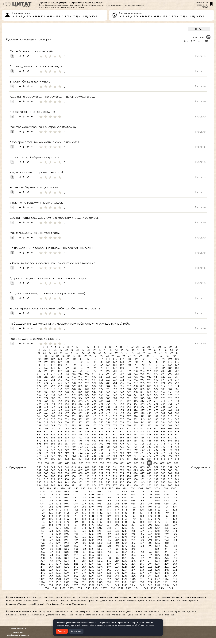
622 (129, 431)
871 (108, 470)
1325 (149, 545)
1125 (42, 512)
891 (101, 473)
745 (108, 449)
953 (94, 482)
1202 (116, 524)
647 (156, 434)
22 (143, 346)
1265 (75, 536)
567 (39, 425)
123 (163, 358)
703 (108, 443)
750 (142, 449)
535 (108, 419)
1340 (133, 548)
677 (73, 440)
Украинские (59, 611)
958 (129, 482)
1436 (83, 567)
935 (115, 479)
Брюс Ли (193, 600)
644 (135, 434)
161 (135, 364)
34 (66, 349)
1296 (50, 542)
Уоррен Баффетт (127, 600)
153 (80, 364)
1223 (149, 527)
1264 (66, 536)
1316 (75, 545)
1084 (124, 503)
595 (87, 428)
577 (108, 425)
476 (135, 410)
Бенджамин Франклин (17, 604)
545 (177, 419)
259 (87, 380)
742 (87, 449)
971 (73, 485)
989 (56, 488)
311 (156, 386)
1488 (91, 576)
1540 (99, 585)
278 (73, 383)
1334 (83, 548)
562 (149, 422)
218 (94, 373)
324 (101, 389)
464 (53, 410)
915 (122, 476)
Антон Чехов (163, 600)
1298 (66, 542)
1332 (66, 548)
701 (94, 443)
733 (170, 446)
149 (53, 364)
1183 (99, 521)
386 (94, 398)
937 (129, 479)
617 (94, 431)
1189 (149, 521)
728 (135, 446)
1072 (166, 500)
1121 (149, 509)
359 (53, 395)
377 (177, 395)
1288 (124, 539)
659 (94, 437)
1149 (99, 515)
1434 (66, 567)
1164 (83, 518)
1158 (174, 515)
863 (53, 470)
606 (163, 428)
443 (53, 407)
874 (129, 470)
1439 (108, 567)
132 (80, 361)
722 (94, 446)
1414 (42, 564)
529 (67, 419)
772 (149, 452)
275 (53, 383)
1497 (166, 576)
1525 (116, 582)
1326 (157, 545)
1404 (99, 560)
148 (46, 364)
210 (39, 373)
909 (80, 476)
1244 (42, 533)
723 (101, 446)
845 (73, 467)
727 (129, 446)
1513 (157, 579)
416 (156, 401)
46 (132, 349)
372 (142, 395)
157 (108, 364)
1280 (58, 539)
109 (67, 358)
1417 (66, 564)
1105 (157, 506)
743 (94, 449)
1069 (141, 500)
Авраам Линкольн (142, 597)
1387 (99, 557)
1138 (149, 512)
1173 (157, 518)
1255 (133, 533)
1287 (116, 539)
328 (129, 389)
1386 (91, 557)
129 (60, 361)
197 (94, 370)
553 (87, 422)
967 (46, 485)
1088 (157, 503)
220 (108, 373)
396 (163, 398)
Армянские (23, 614)
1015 (116, 491)
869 (94, 470)
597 (101, 428)
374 (156, 395)
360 (60, 395)
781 (67, 455)
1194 (50, 524)
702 (101, 443)
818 (177, 458)
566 (177, 422)
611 (53, 431)
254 (53, 380)
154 (87, 364)
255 (60, 380)
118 (129, 358)
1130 (83, 512)
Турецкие (191, 611)
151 (67, 364)
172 (67, 367)
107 (53, 358)
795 (163, 455)
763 (87, 452)
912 (101, 476)
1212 (58, 527)
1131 (91, 512)
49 (149, 349)
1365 (58, 554)
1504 (83, 579)
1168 (116, 518)
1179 (66, 521)
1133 (108, 512)
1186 (124, 521)
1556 (95, 588)
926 (53, 479)
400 (46, 401)
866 (73, 470)
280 (87, 383)
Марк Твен (64, 600)
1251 (99, 533)
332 (156, 389)
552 (80, 422)
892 (108, 473)
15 (104, 346)
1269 (108, 536)
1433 (58, 567)
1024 (50, 494)
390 (122, 398)
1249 (83, 533)
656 (73, 437)
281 (94, 383)
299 (73, 386)
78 (165, 352)
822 (60, 463)
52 (165, 349)
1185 (116, 521)
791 (135, 455)
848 (94, 467)
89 (85, 355)
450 (101, 407)
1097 (91, 506)
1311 (174, 542)
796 (170, 455)
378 (39, 398)
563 (156, 422)
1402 (83, 560)
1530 (157, 582)
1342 (149, 548)
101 (153, 355)
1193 (42, 524)
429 (101, 404)
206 (156, 370)
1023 (42, 494)
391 (129, 398)
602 (135, 428)
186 (163, 367)
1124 (174, 509)
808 (108, 458)
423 (60, 404)
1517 (50, 582)
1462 (157, 570)
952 (87, 482)
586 (170, 425)
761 (73, 452)
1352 (91, 551)
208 (170, 370)
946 (46, 482)
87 (74, 355)
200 (115, 370)
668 (156, 437)
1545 (141, 585)
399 (39, 401)
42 (110, 349)
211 (46, 373)
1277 (174, 536)
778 (46, 455)
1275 (157, 536)
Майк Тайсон (50, 600)
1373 (124, 554)
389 (115, 398)
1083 (116, 503)
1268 (99, 536)
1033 (124, 494)
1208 (166, 524)
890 (94, 473)
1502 (66, 579)
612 (60, 431)
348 (122, 392)
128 (53, 361)
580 (129, 425)
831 (122, 463)
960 (142, 482)
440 (177, 404)
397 (170, 398)
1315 (66, 545)
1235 (108, 530)
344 (94, 392)
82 (46, 355)
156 (101, 364)
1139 (157, 512)
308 (135, 386)
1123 (166, 509)
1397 (42, 560)
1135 (124, 512)
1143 (50, 515)
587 (177, 425)
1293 (166, 539)
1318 (91, 545)
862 (46, 470)
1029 (91, 494)
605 (156, 428)
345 (101, 392)
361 (67, 395)
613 (67, 431)
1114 (91, 509)
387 (101, 398)
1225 (166, 527)
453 (122, 407)
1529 (149, 582)
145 (170, 361)
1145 (66, 515)
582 (142, 425)
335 (177, 389)
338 (53, 392)
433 (129, 404)
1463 (166, 570)
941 (156, 479)
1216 (91, 527)
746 (115, 449)
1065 (108, 500)
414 (142, 401)
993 (83, 488)
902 (177, 473)
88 (79, 355)
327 (122, 389)
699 (80, 443)
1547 (157, 585)
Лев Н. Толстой (37, 604)
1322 (124, 545)
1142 (42, 515)
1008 (58, 491)
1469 (75, 573)
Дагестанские (53, 614)
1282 (75, 539)
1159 (42, 518)
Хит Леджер (177, 597)
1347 (50, 551)
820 (47, 463)
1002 (148, 488)
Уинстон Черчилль (33, 600)
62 (77, 352)
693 (39, 443)
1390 (124, 557)
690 (163, 440)
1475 (124, 573)
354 (163, 392)
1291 (149, 539)
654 (60, 437)
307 (129, 386)
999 (124, 488)
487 (67, 413)
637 (87, 434)
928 (67, 479)
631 (46, 434)
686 (135, 440)
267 (142, 380)
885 (60, 473)
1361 (166, 551)
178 (108, 367)
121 (149, 358)
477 (142, 410)
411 (122, 401)
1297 (58, 542)
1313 (50, 545)
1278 (42, 539)
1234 (99, 530)
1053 (149, 497)
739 (67, 449)
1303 (108, 542)
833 (195, 37)
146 (177, 361)
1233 (91, 530)
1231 (75, 530)
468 (80, 410)
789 (122, 455)
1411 (157, 560)
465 (60, 410)
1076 (58, 503)
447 (80, 407)
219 (101, 373)
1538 (83, 585)
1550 (46, 588)
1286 (108, 539)
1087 (149, 503)
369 (122, 395)
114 (101, 358)
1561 (137, 588)
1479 (157, 573)
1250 (91, 533)
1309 (157, 542)
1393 (149, 557)
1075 (50, 503)
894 (122, 473)
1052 (141, 497)
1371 (108, 554)
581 (135, 425)
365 (94, 395)
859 (170, 467)
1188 (141, 521)
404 (73, 401)
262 (108, 380)
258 (80, 380)
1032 (116, 494)
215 (73, 373)
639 (101, 434)
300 (80, 386)
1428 (157, 564)
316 (46, 389)
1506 (99, 579)
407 (94, 401)
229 (170, 373)
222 (122, 373)
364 (87, 395)
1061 (75, 500)
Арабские (180, 611)
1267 (91, 536)
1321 (116, 545)
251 (177, 376)
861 (39, 470)
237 (80, 376)
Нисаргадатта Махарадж (67, 597)
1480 (166, 573)
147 (39, 364)
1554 (79, 588)
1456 (108, 570)
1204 (133, 524)
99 (140, 355)
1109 (50, 509)
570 (60, 425)
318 (60, 389)
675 (60, 440)
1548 (166, 585)
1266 (83, 536)
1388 (108, 557)
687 (142, 440)
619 (108, 431)
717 (60, 446)
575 (94, 425)
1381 (50, 557)
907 (67, 476)
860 (177, 467)
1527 (133, 582)
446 (73, 407)
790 (129, 455)
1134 (116, 512)
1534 (50, 585)
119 (135, 358)
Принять (61, 631)
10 (77, 346)
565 (170, 422)
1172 (149, 518)
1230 (66, 530)
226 (149, 373)
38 (88, 349)
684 (122, 440)
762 (80, 452)
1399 (58, 560)
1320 (108, 545)
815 (156, 458)
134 (94, 361)
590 (53, 428)
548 (53, 422)
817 (170, 458)
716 (53, 446)
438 (163, 404)
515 (115, 416)
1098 (99, 506)
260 (94, 380)
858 (163, 467)
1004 (165, 488)
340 (67, 392)
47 (138, 349)
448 (87, 407)
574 (87, 425)
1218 (108, 527)
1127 (58, 512)
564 (163, 422)
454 (129, 407)
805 (87, 458)
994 (90, 488)
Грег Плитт (93, 600)
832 (129, 463)
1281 (66, 539)
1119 (133, 509)
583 (149, 425)
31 (50, 349)
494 (115, 413)
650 (177, 434)
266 (135, 380)
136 (108, 361)
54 (176, 349)
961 (149, 482)
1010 (75, 491)
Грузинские (111, 611)
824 (74, 463)
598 (108, 428)
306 (122, 386)
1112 (75, 509)
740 (73, 449)
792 (142, 455)
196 (87, 370)
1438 (99, 567)
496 (129, 413)
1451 (66, 570)
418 (170, 401)
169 (46, 367)
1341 (141, 548)
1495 (149, 576)
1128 (66, 512)
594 (80, 428)
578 (115, 425)
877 (149, 470)
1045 (83, 497)
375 (163, 395)
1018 (141, 491)
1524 (108, 582)
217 (87, 373)
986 (177, 485)
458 (156, 407)
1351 (83, 551)
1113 (83, 509)
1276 (166, 536)
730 (149, 446)
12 (88, 346)
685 (129, 440)
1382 (58, 557)
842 (53, 467)
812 (135, 458)
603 (142, 428)
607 (170, 428)
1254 (124, 533)
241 (108, 376)
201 (122, 370)
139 (129, 361)
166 (170, 364)
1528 (141, 582)
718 (67, 446)
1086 (141, 503)
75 (149, 352)
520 (149, 416)
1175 (174, 518)
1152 (124, 515)
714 (39, 446)
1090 (174, 503)
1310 (166, 542)
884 (53, 473)
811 (129, 458)
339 (60, 392)
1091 (42, 506)
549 (60, 422)
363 (80, 395)
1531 (166, 582)
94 (112, 355)
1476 (133, 573)
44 (121, 349)
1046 (91, 497)
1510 (133, 579)
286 (129, 383)
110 (73, 358)
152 (73, 364)
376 (170, 395)
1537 (75, 585)
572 (73, 425)
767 (115, 452)
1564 (161, 588)
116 (115, 358)
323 (94, 389)
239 (94, 376)
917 (135, 476)
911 (94, 476)
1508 (116, 579)
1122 (157, 509)
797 (177, 455)
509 (73, 416)
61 (72, 352)
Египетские (104, 614)
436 (149, 404)
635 (73, 434)
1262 (50, 536)
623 (135, 431)
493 (108, 413)
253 (46, 380)
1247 (66, 533)
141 (142, 361)
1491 (116, 576)
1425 (133, 564)
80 (176, 352)
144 (163, 361)
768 (122, 452)
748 (129, 449)
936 (122, 479)
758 (53, 452)
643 (129, 434)
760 (67, 452)
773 (156, 452)
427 (87, 404)
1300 (83, 542)
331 (149, 389)
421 (46, 404)
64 (88, 352)
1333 (75, 548)
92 (101, 355)
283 (108, 383)
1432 (50, 567)
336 (39, 392)
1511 (141, 579)
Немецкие (158, 614)
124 (170, 358)
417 (163, 401)
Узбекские (11, 614)
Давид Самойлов (146, 600)
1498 (174, 576)
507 (60, 416)
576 (101, 425)
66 (99, 352)
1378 (166, 554)
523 (170, 416)
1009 (66, 491)
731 (156, 446)
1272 (133, 536)
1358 (141, 551)
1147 (83, 515)
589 (46, 428)
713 (177, 443)
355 (170, 392)
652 (46, 437)
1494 (141, 576)
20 (132, 346)
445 (67, 407)
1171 (141, 518)
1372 (116, 554)
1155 (149, 515)
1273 (141, 536)
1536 (66, 585)
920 (156, 476)
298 (67, 386)
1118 (124, 509)
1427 (149, 564)
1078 (75, 503)
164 (156, 364)
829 (109, 463)
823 (67, 463)
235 (67, 376)
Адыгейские (98, 611)
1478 (149, 573)
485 (53, 413)
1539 (91, 585)
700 (87, 443)
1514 (166, 579)
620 (115, 431)
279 (80, 383)
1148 (91, 515)
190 (46, 370)
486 (60, 413)
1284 (91, 539)
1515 (174, 579)
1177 (50, 521)
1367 (75, 554)
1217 (99, 527)
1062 (83, 500)
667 (149, 437)
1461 (149, 570)
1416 (58, 564)
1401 (75, 560)
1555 (87, 588)
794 (156, 455)
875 (135, 470)
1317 (83, 545)
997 (111, 488)
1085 (133, 503)
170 (53, 367)
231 (39, 376)
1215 (83, 527)
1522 (91, 582)
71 (127, 352)
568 (46, 425)
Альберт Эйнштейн (109, 597)
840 (39, 467)
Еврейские (72, 611)
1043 (66, 497)
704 (115, 443)
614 (73, 431)
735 (39, 449)
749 (135, 449)
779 (53, 455)
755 (177, 449)
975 (101, 485)
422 (53, 404)
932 (94, 479)
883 (46, 473)
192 (60, 370)
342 (80, 392)
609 (39, 431)
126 (39, 361)
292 (170, 383)
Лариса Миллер (161, 597)
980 (135, 485)
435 (142, 404)
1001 (140, 488)
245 (135, 376)
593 (73, 428)
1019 (149, 491)
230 (177, 373)
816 (163, 458)
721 (87, 446)
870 (101, 470)
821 (54, 463)
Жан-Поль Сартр (179, 600)
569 (53, 425)
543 (163, 419)
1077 (66, 503)
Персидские (171, 614)
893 (115, 473)
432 (122, 404)
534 (101, 419)
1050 (124, 497)
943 (170, 479)
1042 (58, 497)
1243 (174, 530)
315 (39, 389)
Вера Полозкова (14, 600)
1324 (141, 545)
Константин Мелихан (195, 597)
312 (163, 386)
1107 (174, 506)
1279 (50, 539)
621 (122, 431)
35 (72, 349)
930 (80, 479)
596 (94, 428)
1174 (166, 518)
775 (170, 452)
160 (129, 364)
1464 (174, 570)
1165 (91, 518)
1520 (75, 582)
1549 (174, 585)
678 (80, 440)
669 (163, 437)
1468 (66, 573)
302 (94, 386)
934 (108, 479)
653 (53, 437)
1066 (116, 500)
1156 (157, 515)
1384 (75, 557)
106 (46, 358)
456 (142, 407)
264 (122, 380)
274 (46, 383)
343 (87, 392)
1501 (58, 579)
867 (80, 470)
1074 (42, 503)
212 (53, 373)
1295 (42, 542)
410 (115, 401)
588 (39, 428)
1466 (50, 573)
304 (108, 386)
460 (170, 407)
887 (73, 473)
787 (108, 455)
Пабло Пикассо (90, 597)
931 (87, 479)
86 (68, 355)
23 (148, 346)
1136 (133, 512)
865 (67, 470)
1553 (71, 588)
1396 (174, 557)
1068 (133, 500)
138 (122, 361)
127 (46, 361)
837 (193, 40)
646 (149, 434)
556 (108, 422)
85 (63, 355)
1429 (166, 564)
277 (67, 383)
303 (101, 386)
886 (67, 473)
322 (87, 389)
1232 (83, 530)
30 (44, 349)
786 (101, 455)
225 (142, 373)
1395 (166, 557)
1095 (75, 506)
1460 (141, 570)
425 (73, 404)
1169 (124, 518)
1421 (99, 564)
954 (101, 482)
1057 (42, 500)
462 (39, 410)
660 (101, 437)
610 (46, 431)
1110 (58, 509)
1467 (58, 573)
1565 (205, 40)
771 (142, 452)
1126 (50, 512)
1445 (157, 567)
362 (73, 395)
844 (67, 467)
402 (60, 401)
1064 (99, 500)
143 (156, 361)
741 (80, 449)
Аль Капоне (125, 597)
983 (156, 485)
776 (177, 452)
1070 (149, 500)
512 (94, 416)
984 (163, 485)
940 (149, 479)
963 (163, 482)
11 (82, 346)
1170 (133, 518)
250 (170, 376)
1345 (174, 548)
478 (149, 410)
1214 (75, 527)
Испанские (91, 614)
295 (46, 386)
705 (122, 443)
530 (73, 419)
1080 (91, 503)
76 (154, 352)
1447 (174, 567)
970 (67, 485)
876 (142, 470)
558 (122, 422)
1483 (50, 576)
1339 (124, 548)
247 (149, 376)
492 (101, 413)
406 (87, 401)
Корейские (145, 614)
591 (60, 428)
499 (149, 413)
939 (142, 479)
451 (108, 407)
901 (170, 473)
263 (115, 380)
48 (143, 349)
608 (177, 428)
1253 (116, 533)
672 (39, 440)
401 (53, 401)
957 (122, 482)
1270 (116, 536)
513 (101, 416)
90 (90, 355)
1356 (124, 551)
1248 (75, 533)
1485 (66, 576)
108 (60, 358)
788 (115, 455)
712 (170, 443)
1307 (141, 542)
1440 (116, 567)
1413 (174, 560)
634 (67, 434)
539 (135, 419)
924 (39, 479)
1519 (66, 582)
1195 (58, 524)
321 (80, 389)
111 (80, 358)
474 (122, 410)
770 (135, 452)
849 (101, 467)
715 (46, 446)
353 (156, 392)
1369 (91, 554)
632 (53, 434)
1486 (75, 576)
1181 (83, 521)
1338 (116, 548)
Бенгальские (141, 611)
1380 (42, 557)
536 (115, 419)
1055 (166, 497)
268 (149, 380)
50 (154, 349)
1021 (166, 491)
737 (53, 449)
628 (170, 431)
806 (94, 458)
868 (87, 470)
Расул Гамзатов (78, 600)
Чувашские (132, 614)
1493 (133, 576)
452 (115, 407)
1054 (157, 497)
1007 (50, 491)
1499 (42, 579)
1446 (166, 567)
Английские (167, 611)
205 (149, 370)
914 (115, 476)
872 (115, 470)
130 (67, 361)
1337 (108, 548)
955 (108, 482)
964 (170, 482)
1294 (174, 539)
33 (61, 349)
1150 (108, 515)
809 (115, 458)
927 (60, 479)
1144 (58, 515)
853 (129, 467)
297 (60, 386)
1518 (58, 582)
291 (163, 383)
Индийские (67, 614)
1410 (149, 560)
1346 (42, 551)
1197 (75, 524)
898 (149, 473)
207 (163, 370)
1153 (133, 515)
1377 (157, 554)
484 (46, 413)
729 (142, 446)
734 (177, 446)
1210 (42, 527)
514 (108, 416)
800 (53, 458)
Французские (126, 611)
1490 (108, 576)
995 (97, 488)
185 (156, 367)
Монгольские (118, 614)
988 (49, 488)
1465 (42, 573)
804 (80, 458)
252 (39, 380)
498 (142, 413)
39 (94, 349)
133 (87, 361)
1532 (174, 582)
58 (55, 352)
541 (149, 419)
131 (73, 361)
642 (122, 434)
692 (177, 440)
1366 (66, 554)
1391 (133, 557)
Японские (79, 614)
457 (149, 407)
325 (108, 389)
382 (67, 398)
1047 (99, 497)
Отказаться (76, 631)
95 (118, 355)
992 (76, 488)
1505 (91, 579)
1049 (116, 497)
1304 (116, 542)
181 (129, 367)
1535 (58, 585)
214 (67, 373)
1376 (149, 554)
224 (135, 373)
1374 (133, 554)
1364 (50, 554)
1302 (99, 542)
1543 (124, 585)
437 (156, 404)
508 (67, 416)
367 (108, 395)
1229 (58, 530)
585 (163, 425)
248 (156, 376)
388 (108, 398)
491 (94, 413)
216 (80, 373)
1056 (174, 497)
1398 (50, 560)
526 (46, 419)
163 (149, 364)
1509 (124, 579)
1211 (50, 527)
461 (177, 407)
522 (163, 416)
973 (87, 485)
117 (122, 358)
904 (46, 476)
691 (170, 440)
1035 (141, 494)
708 (142, 443)
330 (142, 389)
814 (149, 458)
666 (142, 437)
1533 (42, 585)
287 (135, 383)
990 (62, 488)
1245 (50, 533)
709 (149, 443)
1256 (141, 533)
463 (46, 410)
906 (60, 476)
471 (101, 410)
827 (95, 463)
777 (39, 455)
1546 (149, 585)
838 (169, 463)
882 (39, 473)
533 (94, 419)
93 (107, 355)
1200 (99, 524)
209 (177, 370)
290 (156, 383)
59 (61, 352)
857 (156, 467)
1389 (116, 557)
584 (156, 425)
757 (46, 452)
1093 (58, 506)
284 (115, 383)
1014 (108, 491)
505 (46, 416)
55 (39, 352)
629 (177, 431)
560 (135, 422)
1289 (133, 539)
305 (115, 386)
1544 (133, 585)
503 (177, 413)
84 (57, 355)
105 (39, 358)
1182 (91, 521)
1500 (50, 579)
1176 (42, 521)
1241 (157, 530)
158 (115, 364)
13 (93, 346)
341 (73, 392)
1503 (75, 579)
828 (102, 463)
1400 (66, 560)
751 (149, 449)
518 (135, 416)
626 (156, 431)
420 (39, 404)
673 (46, 440)
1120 (141, 509)
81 (41, 355)
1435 (75, 567)
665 (135, 437)
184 (149, 367)
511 (87, 416)
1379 (174, 554)
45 (127, 349)
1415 (50, 564)
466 (67, 410)
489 (80, 413)
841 (46, 467)
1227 (42, 530)
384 (80, 398)
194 (73, 370)
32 (55, 349)
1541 (108, 585)
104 (174, 355)
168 (39, 367)
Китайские (154, 611)
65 (94, 352)
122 (156, 358)
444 (60, 407)
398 (177, 398)
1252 (108, 533)
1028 (83, 494)
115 (108, 358)
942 (163, 479)
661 (108, 437)
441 (39, 407)
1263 (58, 536)
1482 (42, 576)
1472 (99, 573)
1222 (141, 527)
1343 (157, 548)
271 (170, 380)
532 (87, 419)
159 (122, 364)
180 (122, 367)
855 (142, 467)
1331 (58, 548)
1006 (42, 491)
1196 (66, 524)
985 (170, 485)
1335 (91, 548)
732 (163, 446)
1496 (157, 576)
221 (115, 373)
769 (129, 452)
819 (40, 463)
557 (115, 422)
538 (129, 419)
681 (101, 440)
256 (67, 380)
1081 (99, 503)
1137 (141, 512)
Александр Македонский (73, 604)
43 (116, 349)
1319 (99, 545)
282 (101, 383)
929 (73, 479)
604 (149, 428)
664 (129, 437)
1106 (166, 506)
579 (122, 425)
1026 (66, 494)
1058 (50, 500)
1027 (75, 494)
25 (159, 346)
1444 (149, 567)
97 (129, 355)
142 (149, 361)
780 (60, 455)
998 (118, 488)
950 (73, 482)
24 (154, 346)
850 (108, 467)
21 (137, 346)
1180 (75, 521)
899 (156, 473)
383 (73, 398)
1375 (141, 554)
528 (60, 419)
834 (202, 37)
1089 (166, 503)
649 (170, 434)
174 (80, 367)
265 (129, 380)
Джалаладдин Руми (43, 597)
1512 (149, 579)
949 (67, 482)
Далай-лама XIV (108, 600)
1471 (91, 573)
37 (83, 349)
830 (116, 463)
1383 (66, 557)
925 (46, 479)
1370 (99, 554)
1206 (149, 524)
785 (94, 455)
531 (80, 419)
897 (142, 473)
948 (60, 482)
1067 (124, 500)
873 (122, 470)
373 (149, 395)
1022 (174, 491)
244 (129, 376)
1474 (116, 573)
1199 (91, 524)
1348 (58, 551)
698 (73, 443)
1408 (133, 560)
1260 (174, 533)
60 (66, 352)
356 (177, 392)
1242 (166, 530)
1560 (128, 588)
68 (110, 352)
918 (142, 476)
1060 (66, 500)
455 (135, 407)
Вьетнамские (38, 614)
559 (129, 422)
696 (60, 443)
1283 (83, 539)
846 (80, 467)
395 (156, 398)
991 (69, 488)
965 (177, 482)
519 (142, 416)
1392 (141, 557)
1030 (99, 494)
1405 (108, 560)
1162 (66, 518)
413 (135, 401)
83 (52, 355)
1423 (116, 564)
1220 (124, 527)
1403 (91, 560)
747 (122, 449)
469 (87, 410)
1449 (50, 570)
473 (115, 410)
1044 (75, 497)
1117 (116, 509)
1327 (166, 545)
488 (73, 413)
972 (80, 485)
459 (163, 407)
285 (122, 383)
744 (101, 449)
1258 (157, 533)
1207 (157, 524)
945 (39, 482)
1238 (133, 530)
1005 (173, 488)
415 (149, 401)
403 (67, 401)
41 (105, 349)
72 (132, 352)
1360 (157, 551)
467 (73, 410)
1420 (91, 564)
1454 (91, 570)
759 (60, 452)
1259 (166, 533)
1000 (132, 488)
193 (67, 370)
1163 (75, 518)
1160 (50, 518)
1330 (50, 548)
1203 (124, 524)
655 (67, 437)
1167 (108, 518)
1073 (174, 500)
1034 (133, 494)
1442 (133, 567)
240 (101, 376)
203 (135, 370)
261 (101, 380)
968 (53, 485)
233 (53, 376)
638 (94, 434)
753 (163, 449)
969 (60, 485)
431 (115, 404)
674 (53, 440)
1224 (157, 527)
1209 (174, 524)
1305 (124, 542)
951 (80, 482)
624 (142, 431)
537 (122, 419)
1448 (42, 570)
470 (94, 410)
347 (115, 392)
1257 (149, 533)
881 (177, 470)
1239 (141, 530)
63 (83, 352)
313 (170, 386)
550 (67, 422)
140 (135, 361)
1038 (166, 494)
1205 (141, 524)
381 (60, 398)
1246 (58, 533)
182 (135, 367)
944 (177, 479)
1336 (99, 548)
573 (80, 425)
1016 (124, 491)
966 (39, 485)
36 (77, 349)
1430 (174, 564)
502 (170, 413)
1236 (116, 530)
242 (115, 376)
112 (87, 358)
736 (46, 449)
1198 (83, 524)
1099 (108, 506)
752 (156, 449)
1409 (141, 560)
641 (115, 434)
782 (73, 455)
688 (149, 440)
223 (129, 373)
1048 (108, 497)
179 (115, 367)
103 (167, 355)
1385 (83, 557)
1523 (99, 582)
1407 (124, 560)
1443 (141, 567)
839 (176, 463)
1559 (120, 588)
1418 (75, 564)
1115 (99, 509)
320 (73, 389)
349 (129, 392)
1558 (112, 588)
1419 (83, 564)
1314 (58, 545)
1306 (133, 542)
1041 (50, 497)
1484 (58, 576)
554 (94, 422)
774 (163, 452)
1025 (58, 494)
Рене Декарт (52, 604)
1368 (83, 554)
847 (87, 467)
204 (142, 370)
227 (156, 373)
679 (87, 440)
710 (156, 443)
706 (129, 443)
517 (129, 416)
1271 (124, 536)
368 (115, 395)
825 (81, 463)
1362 (174, 551)
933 (101, 479)
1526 (124, 582)
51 (160, 349)
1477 (141, 573)
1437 (91, 567)
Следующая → (200, 467)
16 (110, 346)
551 (73, 422)
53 (171, 349)
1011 (83, 491)
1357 (133, 551)
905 (53, 476)
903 (39, 476)
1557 (104, 588)
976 (108, 485)
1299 (75, 542)
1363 (42, 554)
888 (80, 473)
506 (53, 416)
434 (135, 404)
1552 (62, 588)
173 (73, 367)
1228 (50, 530)
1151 (116, 515)
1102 (133, 506)
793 (149, 455)
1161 (58, 518)
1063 (91, 500)
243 (122, 376)
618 (101, 431)
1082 (108, 503)
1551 (54, 588)
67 (105, 352)
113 (94, 358)
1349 (66, 551)
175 (87, 367)
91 (96, 355)
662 (115, 437)
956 (115, 482)
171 (60, 367)
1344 (166, 548)
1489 (99, 576)
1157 (166, 515)
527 (53, 419)
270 (163, 380)
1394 (157, 557)
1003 (157, 488)
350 (135, 392)
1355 (116, 551)
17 (115, 346)
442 (46, 407)
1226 (174, 527)
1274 (149, 536)
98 (134, 355)
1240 (149, 530)
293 (177, 383)
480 (163, 410)
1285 (99, 539)
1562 (145, 588)
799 (46, 458)
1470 (83, 573)
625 (149, 431)
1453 (83, 570)
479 (156, 410)
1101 (124, 506)
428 (94, 404)
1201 (108, 524)
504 (39, 416)
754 (170, 449)
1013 (99, 491)
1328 (174, 545)
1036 (149, 494)
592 (67, 428)
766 (108, 452)
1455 (99, 570)
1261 (42, 536)
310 (149, 386)
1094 (66, 506)
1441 (124, 567)
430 (108, 404)
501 (163, 413)
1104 (149, 506)
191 (53, 370)
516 (122, 416)
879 (163, 470)
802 (67, 458)
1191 (166, 521)
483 (39, 413)
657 (80, 437)
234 (60, 376)
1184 (108, 521)
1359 (149, 551)
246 (142, 376)
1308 (149, 542)
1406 (116, 560)
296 (53, 386)
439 (170, 404)
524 (177, 416)
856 (149, 467)
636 (80, 434)
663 (122, 437)
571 (67, 425)
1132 (99, 512)
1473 (108, 573)
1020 (157, 491)
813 (142, 458)
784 (87, 455)
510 (80, 416)
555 (101, 422)
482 (177, 410)
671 (177, 437)
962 (156, 482)
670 (170, 437)
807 (101, 458)
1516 (42, 582)
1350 (75, 551)
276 (60, 383)
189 (39, 370)
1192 (174, 521)
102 (160, 355)
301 (87, 386)
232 (46, 376)
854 (135, 467)
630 (39, 434)
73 (138, 352)
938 (135, 479)
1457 (116, 570)
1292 (157, 539)
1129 (75, 512)
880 (170, 470)
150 (60, 364)
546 (39, 422)
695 (53, 443)
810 (122, 458)
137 (115, 361)
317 (53, 389)
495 (122, 413)
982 (149, 485)
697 (67, 443)
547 (46, 422)
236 (73, 376)
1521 (83, 582)
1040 (42, 497)
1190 (157, 521)
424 (67, 404)
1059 (58, 500)
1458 (124, 570)
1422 (108, 564)
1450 (58, 570)
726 (122, 446)
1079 (83, 503)
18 (121, 346)
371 (135, 395)
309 (142, 386)
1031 (108, 494)
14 (99, 346)
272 (177, 380)
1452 (75, 570)
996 (104, 488)
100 (147, 355)
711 (163, 443)
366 (101, 395)
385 (87, 398)
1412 (166, 560)
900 (163, 473)
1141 (174, 512)
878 (156, 470)
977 (115, 485)
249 (163, 376)
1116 (108, 509)
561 (142, 422)
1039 (174, 494)
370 (129, 395)
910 (87, 476)
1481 (174, 573)
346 (108, 392)
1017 (133, 491)
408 (101, 401)
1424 (124, 564)
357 (39, 395)
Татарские (85, 611)
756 (39, 452)
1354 (108, 551)
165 (163, 364)
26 (165, 346)
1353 (99, 551)
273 (39, 383)
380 (53, 398)
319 (67, 389)
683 (115, 440)
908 (73, 476)
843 (60, 467)
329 (135, 389)
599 (115, 428)
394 (149, 398)
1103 (141, 506)
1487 (83, 576)
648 (163, 434)
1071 (157, 500)
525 (39, 419)
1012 (91, 491)
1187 (133, 521)
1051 (133, 497)
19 (126, 346)
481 (170, 410)
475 (129, 410)
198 (101, 370)
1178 (58, 521)
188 (177, 367)
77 (160, 352)
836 (186, 40)
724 (108, 446)
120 (142, 358)
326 (115, 389)
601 (129, 428)
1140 (166, 512)
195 (80, 370)
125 (177, 358)
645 (142, 434)
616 (87, 431)
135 (101, 361)
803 (73, 458)
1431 (42, 567)
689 (156, 440)
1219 (116, 527)
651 (39, 437)
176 (94, 367)
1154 (141, 515)
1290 (141, 539)
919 (149, 476)
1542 (116, 585)
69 (116, 352)
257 (73, 380)
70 (121, 352)
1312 (42, 545)
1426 (141, 564)
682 (108, 440)
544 (170, 419)
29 (39, 349)
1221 (133, 527)
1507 (108, 579)
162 (142, 364)
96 (123, 355)
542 (156, 419)
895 (129, 473)
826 (88, 463)
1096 (83, 506)
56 (44, 352)
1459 (133, 570)
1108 (42, 509)
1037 (157, 494)
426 (80, 404)
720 (80, 446)
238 (87, 376)
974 (94, 485)
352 (149, 392)
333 (163, 389)
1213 (66, 527)
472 (108, 410)
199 (108, 370)
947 (53, 482)
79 (171, 352)
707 (135, 443)
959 (135, 482)
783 (80, 455)
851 (115, 467)
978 (122, 485)
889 (87, 473)
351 (142, 392)
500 (156, 413)
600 (122, 428)
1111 (66, 509)
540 (142, 419)
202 (129, 370)
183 (142, 367)
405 (80, 401)
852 (122, 467)
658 (87, 437)
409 (108, 401)
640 (108, 434)
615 (80, 431)
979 (129, 485)
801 (60, 458)
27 (170, 346)
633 (60, 434)
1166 (99, 518)
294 (39, 386)
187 (170, 367)
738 (60, 449)
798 (39, 458)
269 (156, 380)
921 (163, 476)
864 (60, 470)
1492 (124, 576)
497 (135, 413)
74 (143, 352)
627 (163, 431)
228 (163, 373)
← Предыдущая (16, 467)
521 (156, 416)
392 (135, 398)
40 (99, 349)
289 (149, 383)
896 (135, 473)
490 (87, 413)
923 (177, 476)
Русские (47, 611)
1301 (91, 542)
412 (129, 401)
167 (177, 364)
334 (170, 389)
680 (94, 440)
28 (176, 346)
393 (142, 398)
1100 (116, 506)
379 (46, 398)
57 (50, 352)
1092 (50, 506)
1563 (153, 588)
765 (101, 452)
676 (67, 440)
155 (94, 364)
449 (94, 407)
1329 (42, 548)
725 (115, 446)
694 (46, 443)
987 (42, 488)
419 (177, 401)
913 (108, 476)
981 (142, 485)
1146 (75, 515)
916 (129, 476)
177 (101, 367)
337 (46, 392)
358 (46, 395)
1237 (124, 530)
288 (142, 383)
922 (170, 476)
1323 (133, 545)
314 (177, 386)
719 (73, 446)
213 (60, 373)
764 (94, 452)
